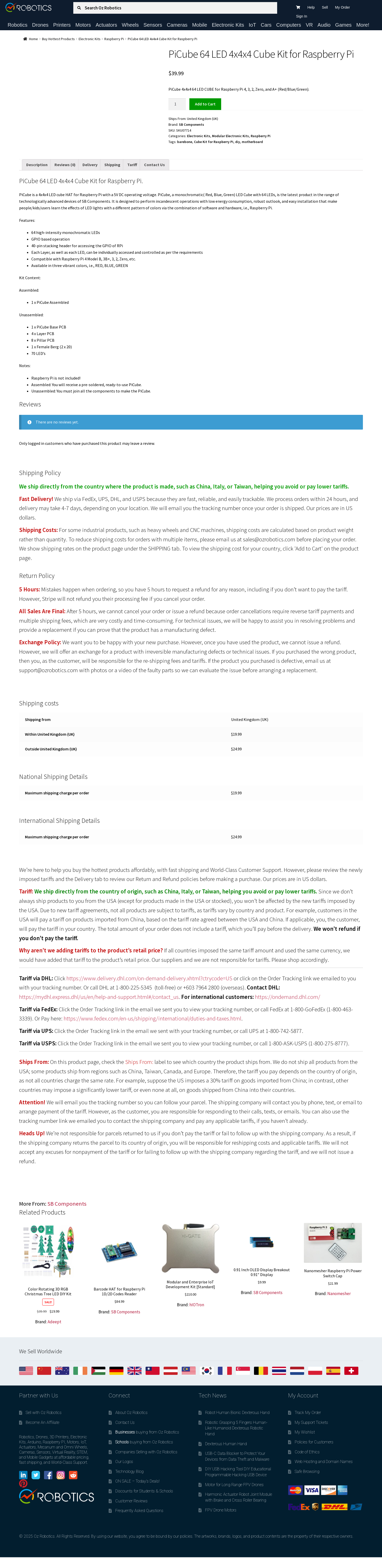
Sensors (153, 25)
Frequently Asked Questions (139, 1510)
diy (237, 141)
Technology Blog (129, 1471)
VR (309, 25)
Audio (324, 25)
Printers (62, 25)
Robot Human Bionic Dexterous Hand (237, 1412)
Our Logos (124, 1461)
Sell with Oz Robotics (44, 1412)
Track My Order (308, 1412)
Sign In (301, 16)
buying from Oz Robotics (147, 1432)
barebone (184, 141)
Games (343, 25)
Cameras (177, 25)
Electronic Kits (228, 25)
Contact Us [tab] (154, 164)
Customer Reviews (131, 1501)
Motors (83, 25)
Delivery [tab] (89, 164)
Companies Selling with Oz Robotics (146, 1452)
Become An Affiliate (42, 1422)
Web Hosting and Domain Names (324, 1461)
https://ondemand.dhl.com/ (287, 996)
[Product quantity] (177, 104)
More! (362, 25)
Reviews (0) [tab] (65, 164)
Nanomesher (339, 1293)
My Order (342, 7)
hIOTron (196, 1305)
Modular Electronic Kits (230, 136)
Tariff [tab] (132, 164)
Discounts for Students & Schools (144, 1491)
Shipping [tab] (112, 164)
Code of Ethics (307, 1452)
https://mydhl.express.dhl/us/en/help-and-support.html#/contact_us (99, 996)
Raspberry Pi (114, 39)
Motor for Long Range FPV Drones (234, 1484)
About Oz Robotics (131, 1412)
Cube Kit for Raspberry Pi (213, 141)
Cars (266, 25)
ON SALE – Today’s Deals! (137, 1481)
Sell (325, 7)
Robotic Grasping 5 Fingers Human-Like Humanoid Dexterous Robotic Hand (236, 1428)
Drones (40, 25)
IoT (252, 25)
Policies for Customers (314, 1442)
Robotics (17, 25)
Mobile (199, 25)
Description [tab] (37, 164)
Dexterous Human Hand (226, 1443)
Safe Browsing (307, 1471)
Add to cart (205, 103)
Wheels (130, 25)
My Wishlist (305, 1432)
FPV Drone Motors (220, 1510)
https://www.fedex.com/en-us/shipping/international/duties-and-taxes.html (152, 1018)
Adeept (54, 1322)
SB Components (191, 124)
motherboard (252, 141)
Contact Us (125, 1422)
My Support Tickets (311, 1422)
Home (33, 39)
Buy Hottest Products (58, 39)
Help (311, 7)
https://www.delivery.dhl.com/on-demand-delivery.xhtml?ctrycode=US (149, 978)
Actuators (106, 25)
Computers (288, 25)
